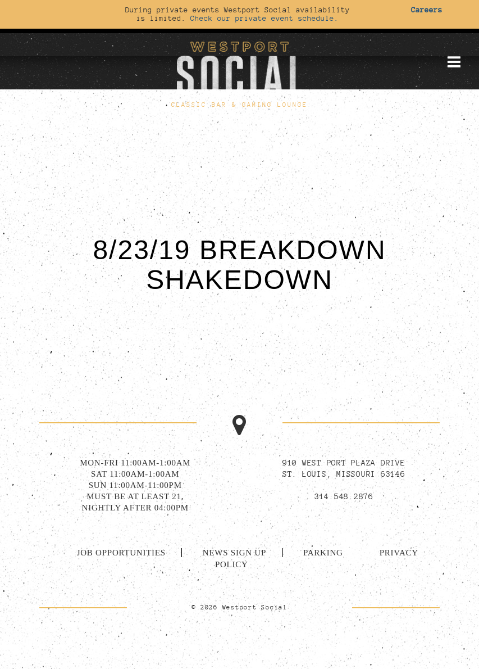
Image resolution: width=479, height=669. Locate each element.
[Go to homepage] (239, 67)
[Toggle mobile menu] (453, 62)
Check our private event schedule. (264, 17)
